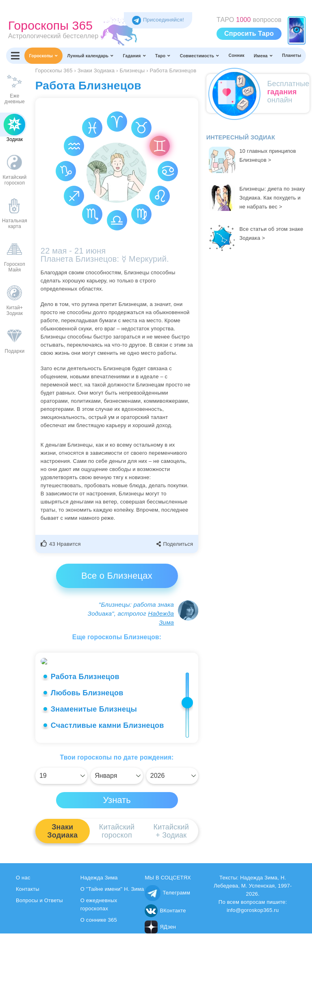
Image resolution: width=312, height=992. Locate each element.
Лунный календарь (90, 56)
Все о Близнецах (116, 576)
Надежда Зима (99, 936)
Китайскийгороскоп (116, 889)
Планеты (291, 55)
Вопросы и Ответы (39, 959)
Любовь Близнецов (87, 751)
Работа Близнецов (85, 735)
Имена (263, 56)
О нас (23, 936)
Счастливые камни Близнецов (107, 784)
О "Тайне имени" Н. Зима (112, 947)
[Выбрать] (61, 834)
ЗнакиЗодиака (62, 889)
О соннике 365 (98, 978)
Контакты (27, 947)
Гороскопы (43, 56)
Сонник (236, 55)
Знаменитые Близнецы (94, 768)
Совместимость (199, 56)
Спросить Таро (249, 33)
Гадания (134, 56)
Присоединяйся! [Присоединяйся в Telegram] (158, 20)
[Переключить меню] (15, 56)
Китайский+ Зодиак (171, 889)
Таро (163, 56)
